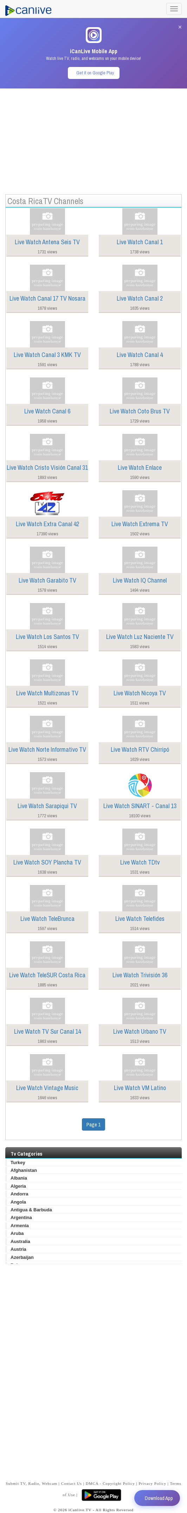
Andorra (19, 1194)
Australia (20, 1241)
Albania (19, 1178)
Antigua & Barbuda (31, 1209)
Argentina (21, 1217)
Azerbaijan (22, 1257)
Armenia (20, 1225)
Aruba (17, 1233)
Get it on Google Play (95, 73)
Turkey (18, 1162)
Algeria (18, 1186)
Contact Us (71, 1483)
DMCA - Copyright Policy (110, 1483)
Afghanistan (24, 1170)
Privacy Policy (152, 1483)
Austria (18, 1249)
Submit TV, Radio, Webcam (31, 1483)
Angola (18, 1202)
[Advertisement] (93, 137)
